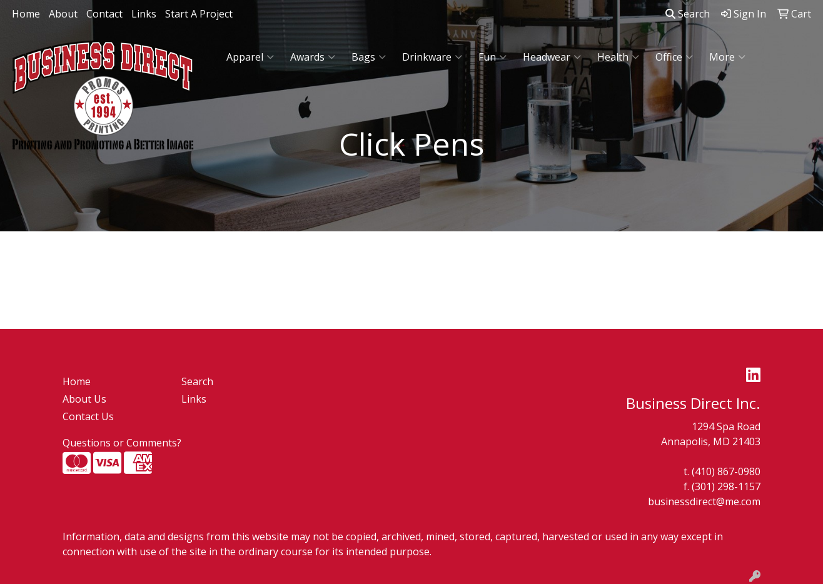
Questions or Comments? (122, 443)
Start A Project (199, 14)
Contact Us (88, 416)
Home (26, 14)
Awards (312, 56)
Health (618, 56)
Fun (492, 56)
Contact (104, 14)
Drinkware (432, 56)
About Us (84, 399)
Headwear (552, 56)
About (63, 14)
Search (687, 14)
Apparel (250, 56)
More (727, 56)
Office (674, 56)
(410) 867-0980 (726, 471)
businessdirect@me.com (704, 501)
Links (143, 14)
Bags (368, 56)
